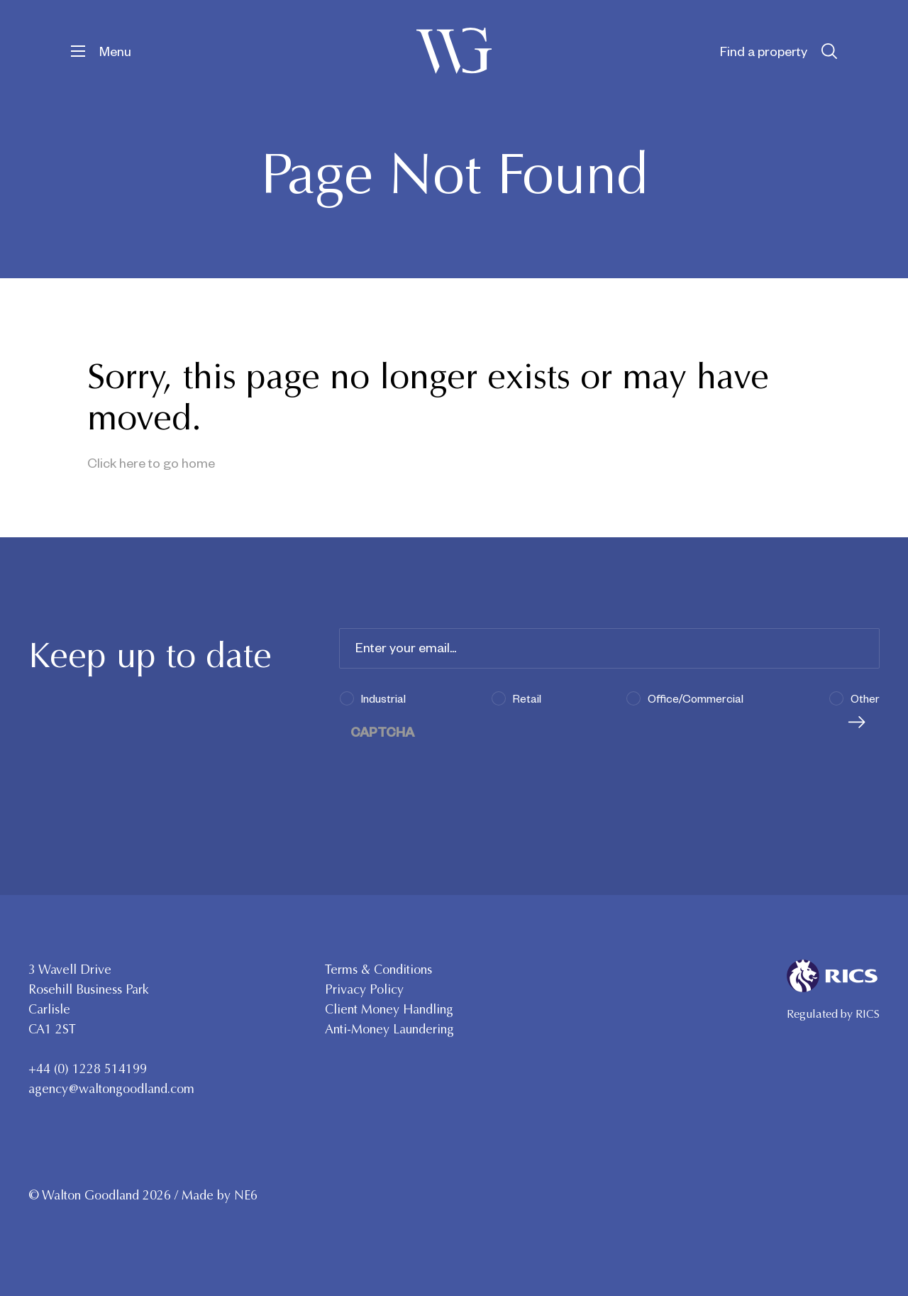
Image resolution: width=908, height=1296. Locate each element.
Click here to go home (151, 462)
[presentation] (447, 768)
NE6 (246, 1195)
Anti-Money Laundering (389, 1029)
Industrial (383, 698)
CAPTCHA (382, 731)
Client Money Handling (389, 1009)
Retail (527, 698)
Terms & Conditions (378, 969)
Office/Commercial (695, 698)
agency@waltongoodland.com (111, 1089)
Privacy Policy (364, 989)
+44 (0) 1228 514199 (87, 1069)
